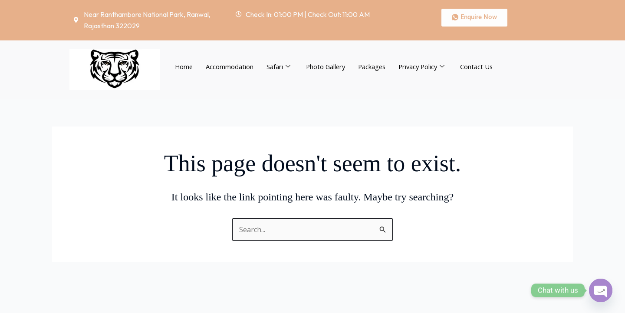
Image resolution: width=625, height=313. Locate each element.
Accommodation (230, 66)
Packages (375, 66)
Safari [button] (279, 66)
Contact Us (482, 66)
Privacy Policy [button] (426, 66)
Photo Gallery (327, 66)
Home (184, 66)
